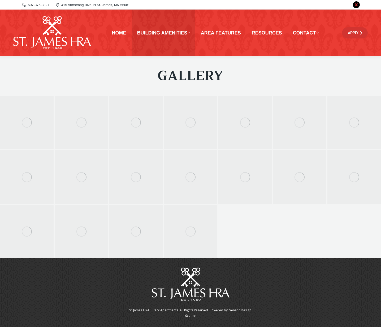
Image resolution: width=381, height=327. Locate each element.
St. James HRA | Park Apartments (153, 310)
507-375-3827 (35, 4)
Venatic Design (240, 310)
